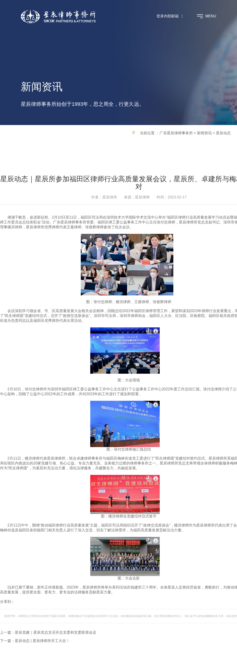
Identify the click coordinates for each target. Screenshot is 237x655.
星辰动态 (223, 133)
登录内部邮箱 (167, 16)
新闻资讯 (204, 133)
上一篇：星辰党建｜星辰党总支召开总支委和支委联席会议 (48, 632)
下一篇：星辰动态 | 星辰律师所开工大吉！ (35, 641)
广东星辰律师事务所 (176, 133)
